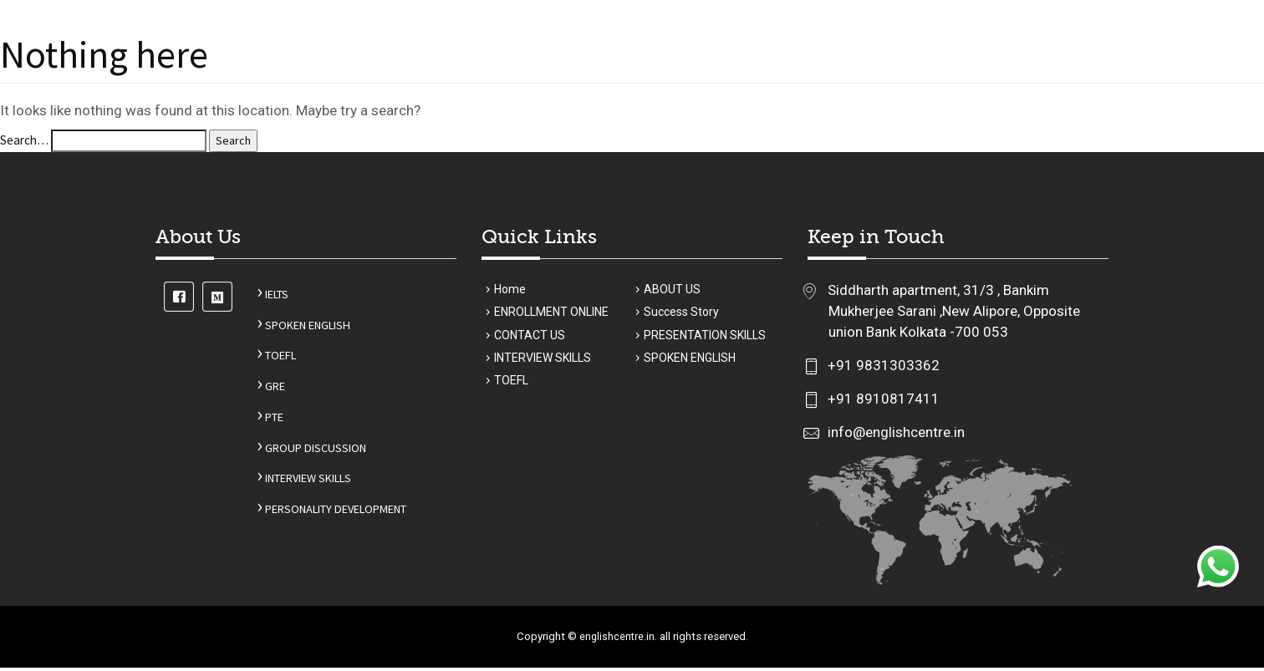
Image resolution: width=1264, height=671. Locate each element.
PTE (256, 424)
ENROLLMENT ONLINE (551, 319)
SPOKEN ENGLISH (293, 330)
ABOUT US (477, 70)
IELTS (259, 299)
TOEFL (263, 361)
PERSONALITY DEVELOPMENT (327, 518)
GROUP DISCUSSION (299, 455)
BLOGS (976, 70)
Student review (885, 70)
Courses (551, 70)
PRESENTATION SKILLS (705, 343)
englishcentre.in (614, 640)
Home (413, 70)
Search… (26, 143)
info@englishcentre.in (894, 436)
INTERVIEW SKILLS (296, 487)
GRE (256, 392)
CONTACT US (1050, 70)
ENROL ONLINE (658, 70)
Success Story (767, 70)
